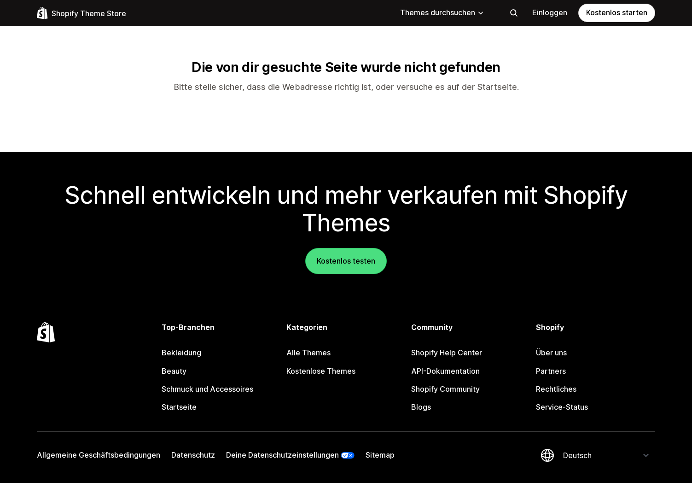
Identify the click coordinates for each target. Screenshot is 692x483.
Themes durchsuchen (442, 12)
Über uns (551, 352)
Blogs (421, 407)
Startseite (497, 87)
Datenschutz (193, 454)
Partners (551, 371)
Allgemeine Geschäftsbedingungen (98, 454)
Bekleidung (181, 352)
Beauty (174, 371)
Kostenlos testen (346, 260)
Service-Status (562, 407)
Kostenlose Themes (320, 371)
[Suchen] (513, 13)
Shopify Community (445, 389)
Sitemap (380, 454)
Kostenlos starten (616, 12)
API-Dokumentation (445, 371)
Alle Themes (308, 352)
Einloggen (549, 12)
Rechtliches (556, 389)
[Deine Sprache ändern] (606, 455)
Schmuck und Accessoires (207, 389)
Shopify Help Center (446, 352)
